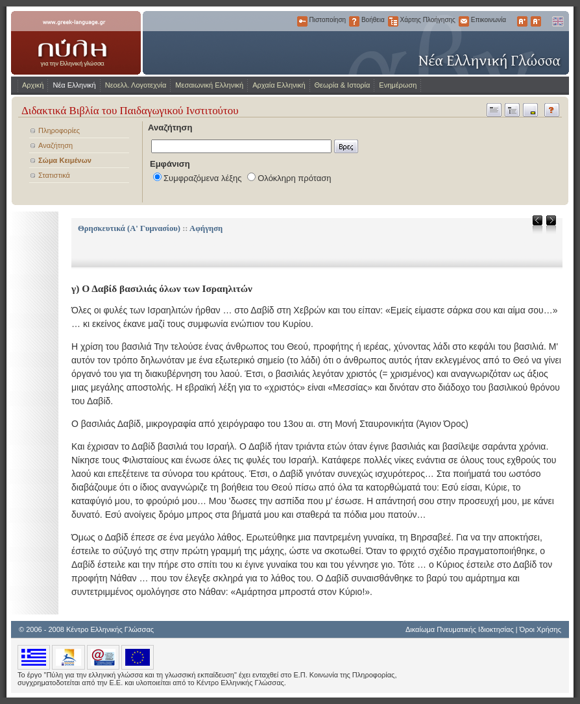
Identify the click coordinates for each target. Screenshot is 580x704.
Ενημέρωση (398, 85)
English (557, 21)
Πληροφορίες (59, 130)
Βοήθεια (354, 21)
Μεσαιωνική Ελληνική (209, 85)
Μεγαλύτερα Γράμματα (522, 21)
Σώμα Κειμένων (64, 160)
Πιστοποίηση (302, 21)
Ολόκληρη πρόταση (294, 178)
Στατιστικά (54, 175)
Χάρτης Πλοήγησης (393, 21)
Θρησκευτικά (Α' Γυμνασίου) (129, 228)
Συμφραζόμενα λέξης (202, 178)
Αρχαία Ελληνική (278, 85)
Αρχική (32, 85)
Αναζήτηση (55, 145)
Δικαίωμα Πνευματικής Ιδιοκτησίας (459, 629)
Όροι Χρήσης (540, 629)
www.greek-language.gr (76, 43)
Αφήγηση (206, 228)
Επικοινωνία (464, 21)
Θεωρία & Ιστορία (342, 85)
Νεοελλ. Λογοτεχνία (136, 85)
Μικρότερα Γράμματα (536, 21)
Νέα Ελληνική (74, 85)
